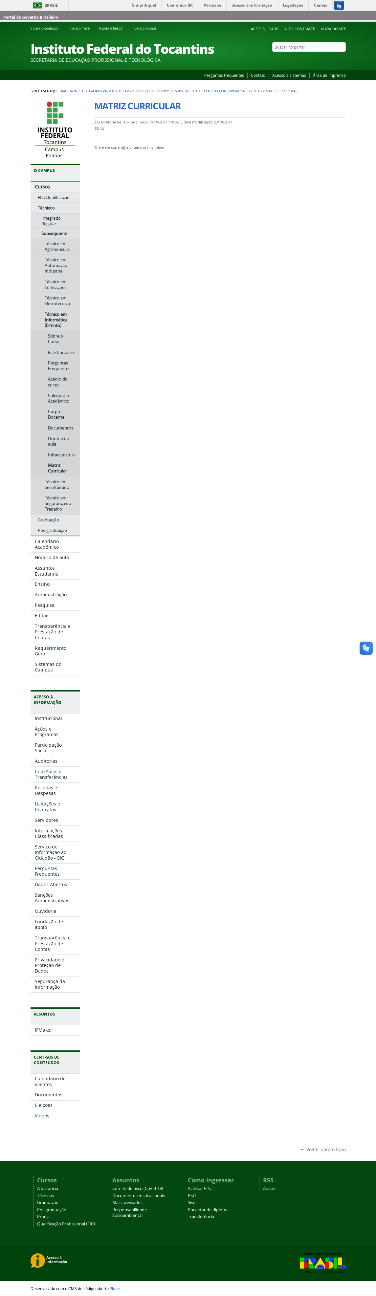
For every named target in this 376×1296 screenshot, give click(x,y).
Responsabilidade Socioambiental (129, 1212)
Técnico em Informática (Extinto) (232, 91)
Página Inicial (73, 91)
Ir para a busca (114, 28)
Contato (258, 75)
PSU (192, 1195)
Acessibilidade (264, 28)
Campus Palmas (102, 91)
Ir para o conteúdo (48, 28)
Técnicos (163, 91)
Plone (115, 1288)
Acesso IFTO (199, 1188)
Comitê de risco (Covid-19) (137, 1188)
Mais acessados (127, 1202)
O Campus (127, 91)
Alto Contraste (299, 28)
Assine (269, 1188)
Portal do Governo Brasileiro (30, 17)
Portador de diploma (208, 1210)
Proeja (43, 1216)
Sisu (192, 1202)
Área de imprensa (329, 75)
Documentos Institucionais (138, 1195)
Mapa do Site (333, 28)
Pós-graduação (51, 1210)
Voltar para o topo (326, 1149)
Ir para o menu (82, 28)
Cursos (145, 91)
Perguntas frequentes (224, 75)
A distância (47, 1188)
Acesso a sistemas (289, 75)
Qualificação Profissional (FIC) (66, 1224)
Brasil (51, 5)
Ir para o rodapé (146, 28)
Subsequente (186, 91)
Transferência (201, 1216)
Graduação (47, 1202)
